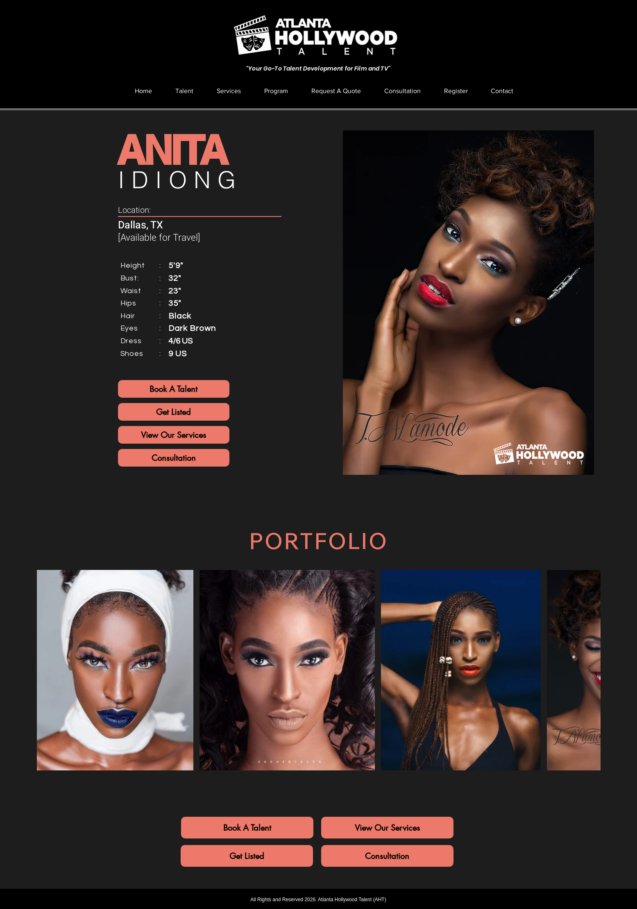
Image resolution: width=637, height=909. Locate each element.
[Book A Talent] (173, 389)
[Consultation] (173, 458)
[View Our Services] (173, 435)
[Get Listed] (173, 412)
